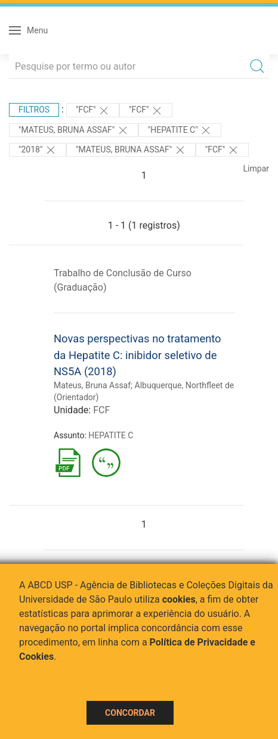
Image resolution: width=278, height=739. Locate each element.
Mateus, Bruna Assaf (92, 385)
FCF (101, 410)
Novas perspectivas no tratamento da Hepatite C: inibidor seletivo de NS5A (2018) (137, 355)
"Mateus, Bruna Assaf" (73, 130)
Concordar (130, 713)
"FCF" (93, 111)
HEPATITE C (110, 435)
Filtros (34, 109)
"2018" (37, 150)
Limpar (256, 168)
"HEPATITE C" (180, 130)
